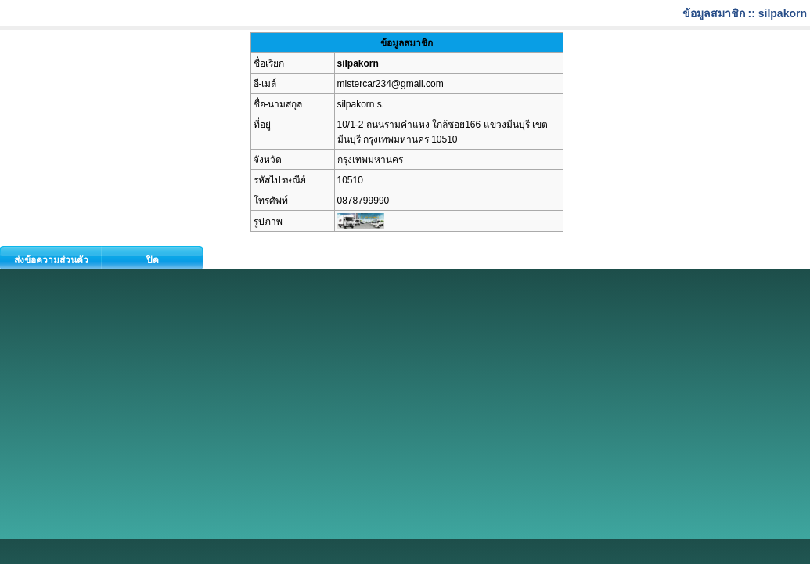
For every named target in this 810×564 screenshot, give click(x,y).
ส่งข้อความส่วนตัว (51, 260)
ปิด (152, 260)
